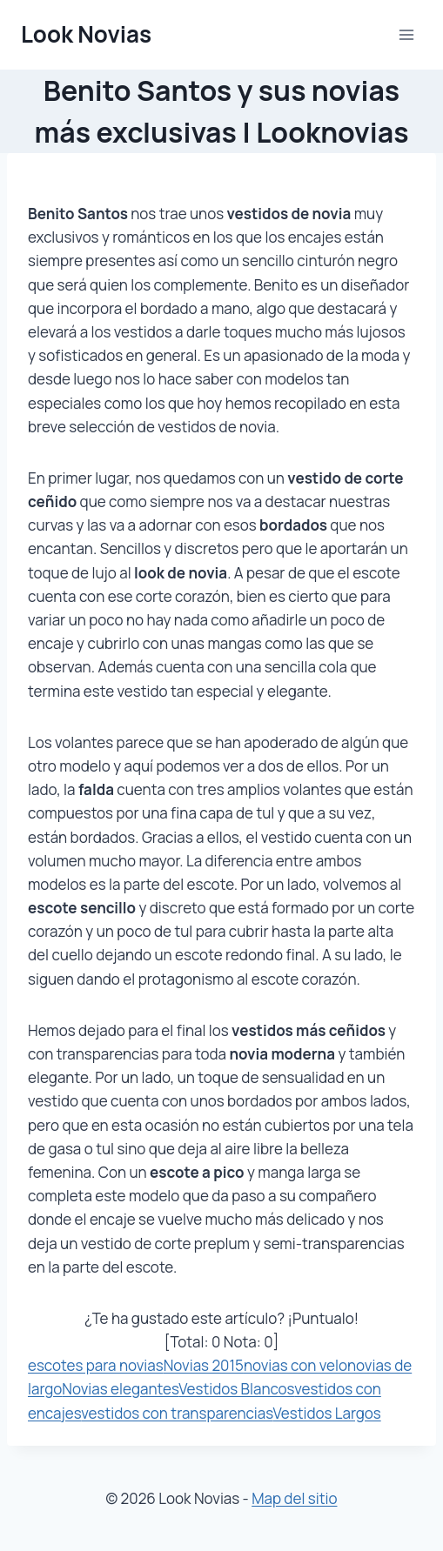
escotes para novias (96, 1365)
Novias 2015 (204, 1365)
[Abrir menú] (406, 34)
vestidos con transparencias (176, 1413)
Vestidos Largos (327, 1413)
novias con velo (295, 1365)
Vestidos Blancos (236, 1389)
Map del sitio (294, 1498)
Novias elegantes (120, 1389)
